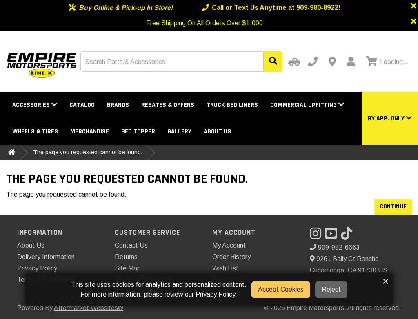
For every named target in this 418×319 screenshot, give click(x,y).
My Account (229, 245)
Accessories (34, 105)
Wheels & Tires (35, 131)
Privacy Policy (37, 268)
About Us (217, 131)
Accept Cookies (281, 289)
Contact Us (131, 245)
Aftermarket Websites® (88, 307)
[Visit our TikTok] (348, 236)
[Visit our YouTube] (333, 236)
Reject (331, 289)
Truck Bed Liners (232, 105)
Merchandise (89, 131)
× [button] (385, 281)
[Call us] (313, 61)
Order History (231, 256)
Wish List (225, 268)
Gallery (179, 131)
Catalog (82, 105)
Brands (118, 105)
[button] (390, 118)
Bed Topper (138, 131)
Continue (393, 206)
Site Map (128, 268)
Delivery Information (46, 256)
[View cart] (386, 62)
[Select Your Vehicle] (293, 61)
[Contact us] (332, 61)
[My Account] (351, 61)
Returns (126, 256)
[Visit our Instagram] (317, 236)
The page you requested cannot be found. (87, 152)
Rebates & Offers (167, 105)
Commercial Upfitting (307, 105)
